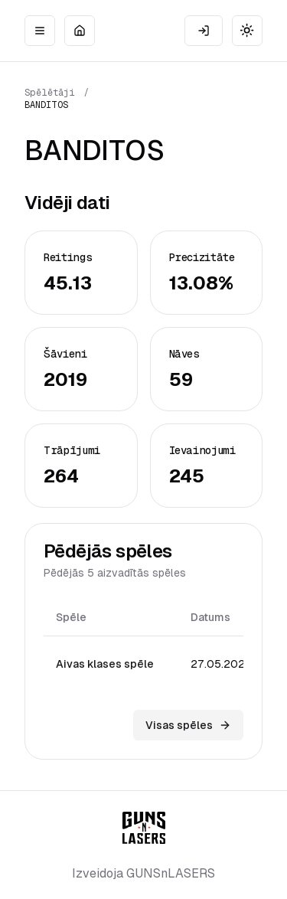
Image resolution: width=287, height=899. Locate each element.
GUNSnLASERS (170, 873)
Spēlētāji (49, 92)
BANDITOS (46, 105)
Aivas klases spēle (105, 664)
